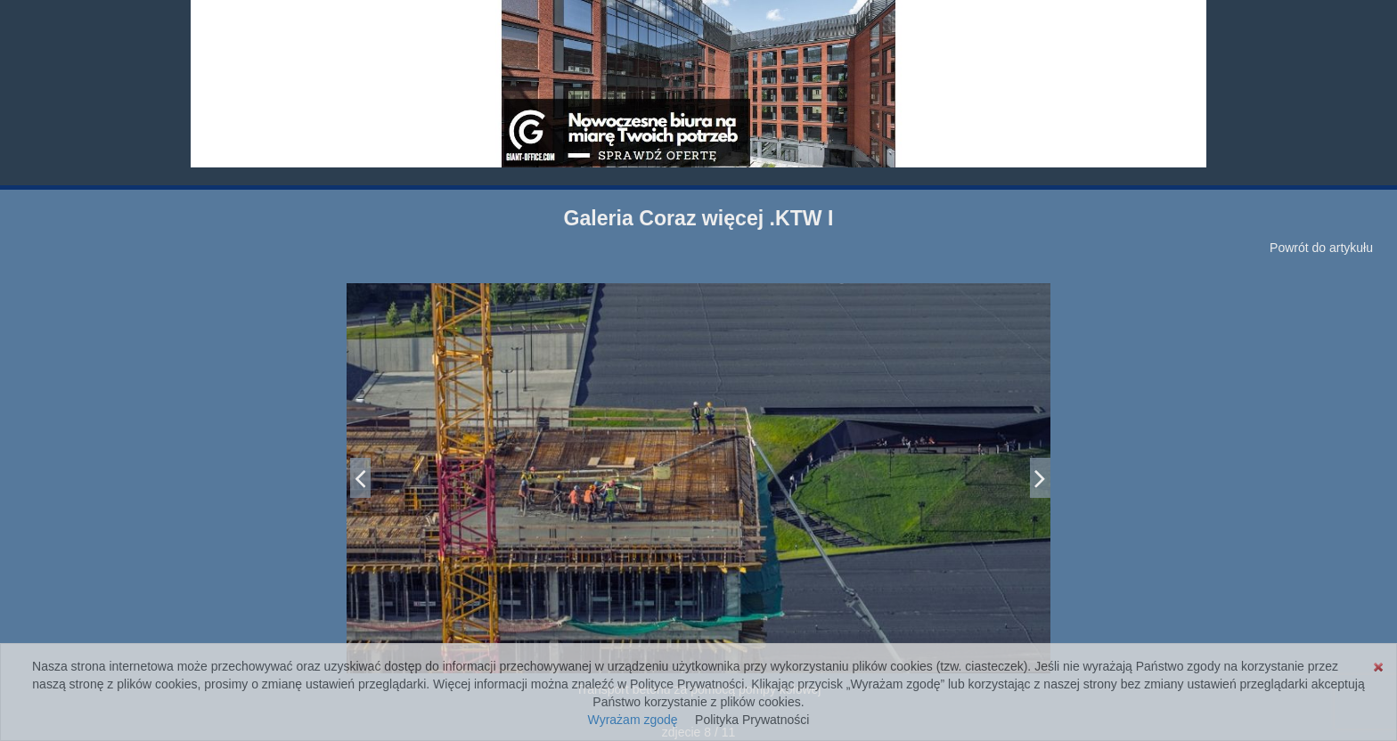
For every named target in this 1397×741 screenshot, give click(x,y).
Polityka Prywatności (752, 719)
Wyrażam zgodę (633, 719)
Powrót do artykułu (1321, 247)
